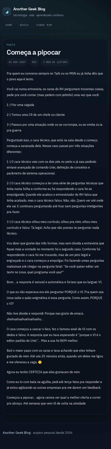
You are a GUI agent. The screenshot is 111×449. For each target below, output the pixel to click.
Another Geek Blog (29, 8)
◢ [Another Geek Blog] (6, 11)
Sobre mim (44, 25)
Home (9, 25)
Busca (24, 25)
